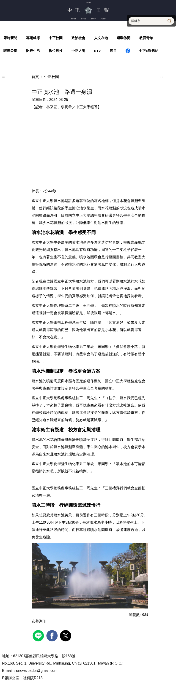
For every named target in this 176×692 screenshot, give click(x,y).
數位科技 (56, 51)
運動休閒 (123, 38)
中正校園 (56, 38)
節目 (113, 51)
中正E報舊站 (148, 51)
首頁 (35, 77)
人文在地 (101, 38)
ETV (97, 51)
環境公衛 (10, 51)
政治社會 (78, 38)
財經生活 (33, 51)
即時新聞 (10, 38)
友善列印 (39, 621)
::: (3, 77)
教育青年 (146, 38)
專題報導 (33, 38)
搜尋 (169, 20)
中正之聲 (78, 51)
